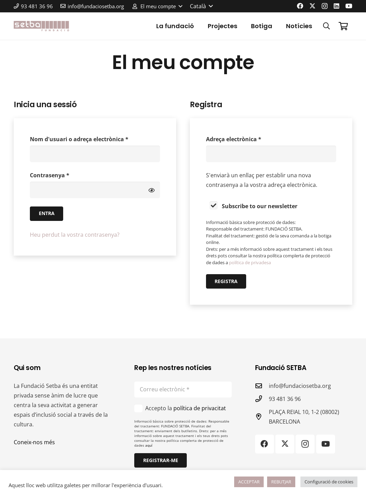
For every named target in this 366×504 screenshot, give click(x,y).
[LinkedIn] (336, 6)
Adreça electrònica (247, 138)
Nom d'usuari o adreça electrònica (93, 138)
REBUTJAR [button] (281, 482)
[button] (157, 6)
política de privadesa (250, 262)
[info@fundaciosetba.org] (262, 385)
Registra (226, 281)
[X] (312, 6)
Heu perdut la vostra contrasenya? (74, 234)
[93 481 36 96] (262, 398)
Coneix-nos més (34, 442)
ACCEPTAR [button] (249, 482)
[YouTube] (348, 6)
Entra (47, 213)
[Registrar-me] (160, 460)
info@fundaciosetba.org (300, 386)
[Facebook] (300, 6)
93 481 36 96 (285, 399)
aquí (148, 445)
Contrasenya (63, 174)
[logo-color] (41, 26)
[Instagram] (325, 6)
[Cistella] (343, 26)
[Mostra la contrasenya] (151, 190)
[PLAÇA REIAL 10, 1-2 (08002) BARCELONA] (262, 416)
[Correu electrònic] (182, 389)
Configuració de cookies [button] (329, 482)
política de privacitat (199, 408)
